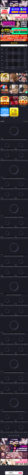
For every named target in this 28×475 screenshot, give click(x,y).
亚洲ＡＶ (7, 52)
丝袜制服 (13, 53)
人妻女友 (19, 63)
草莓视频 (19, 66)
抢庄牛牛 (25, 50)
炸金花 (13, 50)
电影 (2, 56)
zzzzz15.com (14, 43)
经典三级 (13, 57)
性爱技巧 (25, 64)
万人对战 (19, 48)
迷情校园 (7, 64)
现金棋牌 (19, 50)
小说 (2, 63)
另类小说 (13, 64)
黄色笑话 (19, 64)
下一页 (16, 435)
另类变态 (25, 57)
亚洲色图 (13, 59)
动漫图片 (25, 59)
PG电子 (7, 48)
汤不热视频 (25, 66)
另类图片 (25, 61)
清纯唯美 (13, 61)
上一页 (12, 435)
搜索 (25, 45)
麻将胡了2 (7, 50)
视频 (2, 53)
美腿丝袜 (7, 61)
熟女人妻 (7, 53)
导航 (2, 67)
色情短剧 (13, 68)
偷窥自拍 (7, 59)
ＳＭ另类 (25, 53)
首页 (9, 435)
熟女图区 (19, 61)
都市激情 (7, 63)
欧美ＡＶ (19, 52)
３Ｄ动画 (25, 52)
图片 (2, 60)
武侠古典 (25, 63)
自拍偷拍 (13, 52)
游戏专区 (25, 48)
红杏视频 (7, 68)
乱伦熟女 (19, 57)
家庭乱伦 (13, 63)
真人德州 (13, 48)
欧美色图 (19, 59)
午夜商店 (13, 66)
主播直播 (19, 53)
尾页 (18, 435)
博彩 (2, 49)
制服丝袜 (7, 57)
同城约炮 (7, 66)
